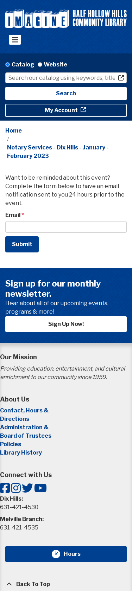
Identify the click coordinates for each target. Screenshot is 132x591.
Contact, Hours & (25, 410)
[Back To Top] (66, 584)
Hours (76, 554)
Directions (14, 419)
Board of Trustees (25, 435)
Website (55, 64)
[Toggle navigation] (15, 40)
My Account (62, 110)
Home (13, 130)
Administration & (25, 427)
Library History (21, 452)
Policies (10, 444)
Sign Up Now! (66, 324)
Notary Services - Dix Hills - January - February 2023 (58, 151)
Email (12, 215)
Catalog (23, 64)
